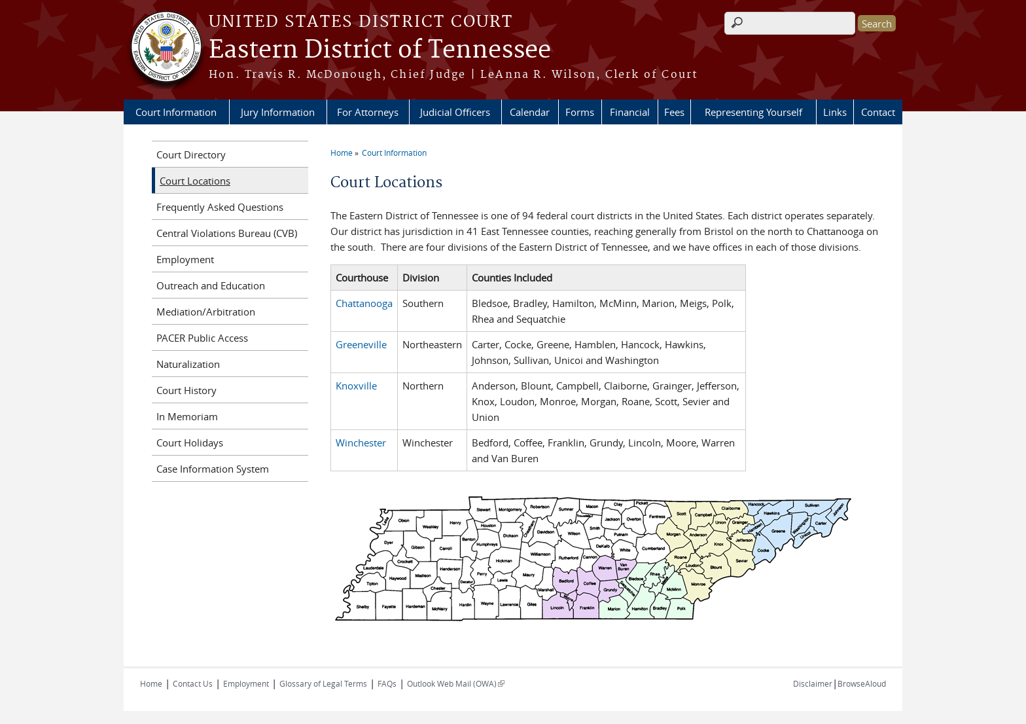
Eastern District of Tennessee (380, 50)
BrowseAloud (862, 683)
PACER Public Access (202, 337)
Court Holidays (189, 442)
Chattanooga (364, 303)
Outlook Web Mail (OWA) (455, 683)
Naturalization (188, 364)
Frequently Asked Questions (219, 206)
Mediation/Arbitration (205, 311)
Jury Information (278, 111)
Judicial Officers (455, 111)
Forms (579, 111)
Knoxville (356, 385)
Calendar (530, 111)
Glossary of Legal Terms (323, 683)
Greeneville (361, 344)
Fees (674, 111)
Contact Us (193, 683)
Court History (186, 390)
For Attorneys (367, 111)
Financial (630, 111)
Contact (878, 111)
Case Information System (212, 468)
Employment (185, 259)
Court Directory (191, 154)
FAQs (387, 683)
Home (341, 152)
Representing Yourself (753, 111)
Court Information (176, 111)
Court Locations (195, 180)
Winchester (361, 442)
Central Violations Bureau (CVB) (226, 233)
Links (835, 111)
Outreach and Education (210, 285)
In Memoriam (187, 416)
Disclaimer (812, 683)
